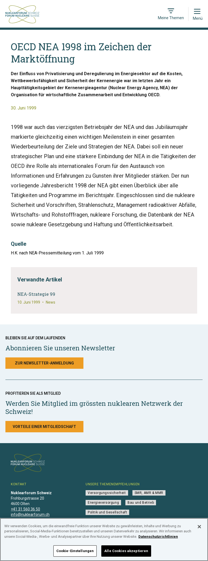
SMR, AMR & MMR (149, 493)
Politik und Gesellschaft (107, 512)
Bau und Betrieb (141, 502)
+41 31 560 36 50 (25, 509)
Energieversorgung (103, 502)
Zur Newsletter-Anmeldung (44, 363)
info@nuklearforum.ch (30, 514)
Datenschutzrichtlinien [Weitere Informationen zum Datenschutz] (158, 539)
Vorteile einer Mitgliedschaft (44, 426)
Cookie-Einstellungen (75, 554)
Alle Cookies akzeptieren (126, 554)
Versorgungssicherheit (107, 493)
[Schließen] (199, 529)
